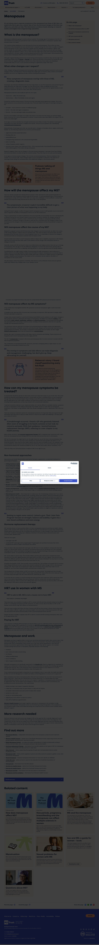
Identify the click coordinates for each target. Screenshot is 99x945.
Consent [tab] (30, 467)
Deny (31, 480)
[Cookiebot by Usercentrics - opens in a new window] (71, 464)
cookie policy (53, 475)
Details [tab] (49, 467)
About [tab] (69, 467)
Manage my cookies (49, 480)
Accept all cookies (68, 480)
